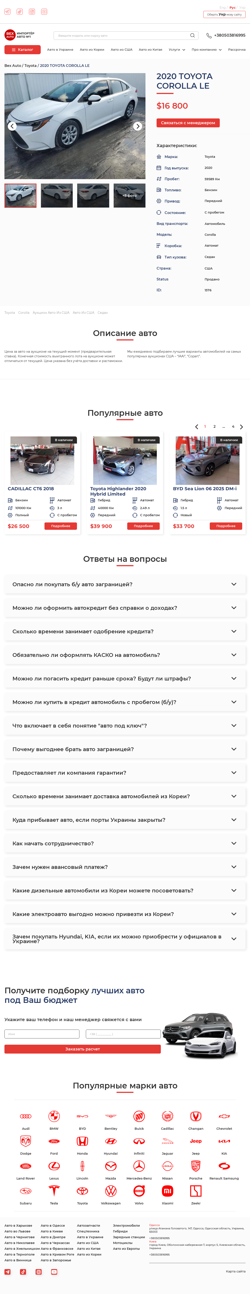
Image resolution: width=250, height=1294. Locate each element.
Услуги (175, 50)
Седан (103, 313)
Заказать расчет (82, 1049)
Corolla (23, 313)
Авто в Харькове (18, 1226)
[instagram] (32, 11)
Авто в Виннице (18, 1260)
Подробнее (60, 526)
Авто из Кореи (92, 50)
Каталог (22, 50)
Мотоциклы (123, 1243)
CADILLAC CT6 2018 (31, 488)
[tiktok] (20, 11)
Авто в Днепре (53, 1237)
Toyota (30, 66)
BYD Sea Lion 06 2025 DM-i (205, 488)
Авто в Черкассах (55, 1243)
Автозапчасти (88, 1226)
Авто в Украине (60, 50)
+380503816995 (225, 35)
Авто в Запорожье (56, 1260)
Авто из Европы (126, 1249)
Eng (223, 8)
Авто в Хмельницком (22, 1249)
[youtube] (44, 11)
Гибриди (120, 1231)
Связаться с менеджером (188, 122)
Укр (242, 8)
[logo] (19, 35)
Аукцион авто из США (51, 313)
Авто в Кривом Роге (57, 1254)
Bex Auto (12, 66)
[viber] (39, 1272)
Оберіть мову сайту (224, 14)
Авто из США (122, 50)
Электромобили (126, 1226)
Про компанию (205, 50)
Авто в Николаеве (19, 1243)
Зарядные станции (129, 1237)
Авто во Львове (17, 1231)
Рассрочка (237, 50)
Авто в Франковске (57, 1249)
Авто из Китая (150, 50)
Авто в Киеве (52, 1231)
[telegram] (7, 11)
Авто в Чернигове (19, 1237)
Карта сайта (236, 1271)
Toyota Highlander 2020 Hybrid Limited (118, 491)
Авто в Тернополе (19, 1254)
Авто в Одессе (53, 1226)
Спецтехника (88, 1231)
